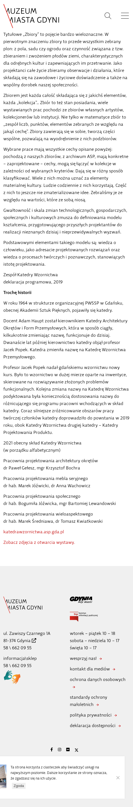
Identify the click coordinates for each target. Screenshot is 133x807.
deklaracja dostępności (92, 725)
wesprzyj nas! (83, 658)
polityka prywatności (91, 715)
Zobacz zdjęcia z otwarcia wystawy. (39, 542)
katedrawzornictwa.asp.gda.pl (33, 531)
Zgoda (19, 786)
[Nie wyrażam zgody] (117, 777)
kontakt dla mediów (90, 669)
